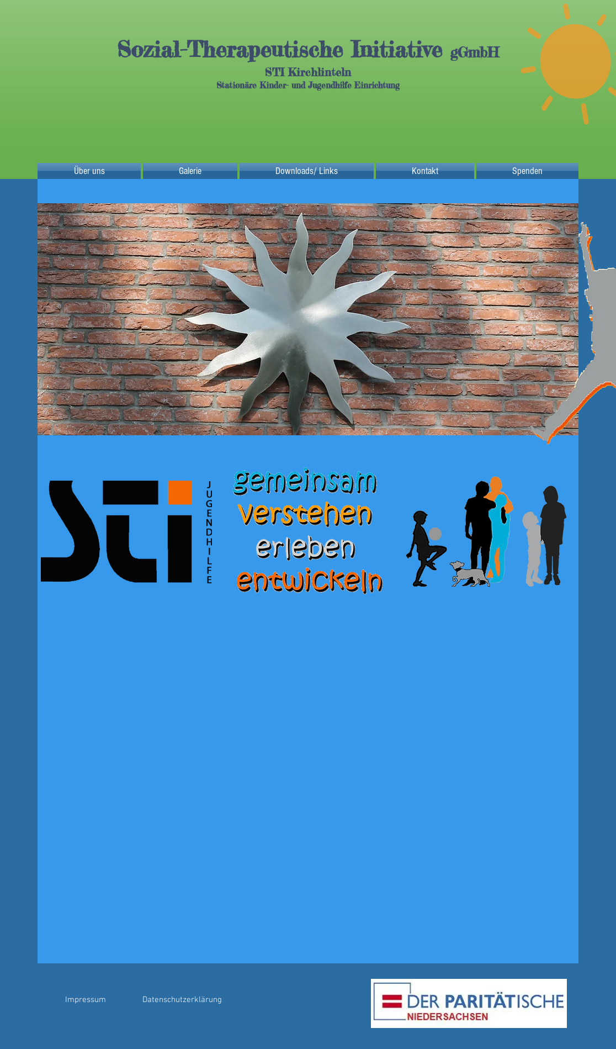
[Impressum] (85, 1000)
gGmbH (474, 52)
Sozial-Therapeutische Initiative (283, 49)
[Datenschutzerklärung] (182, 1000)
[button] (308, 319)
